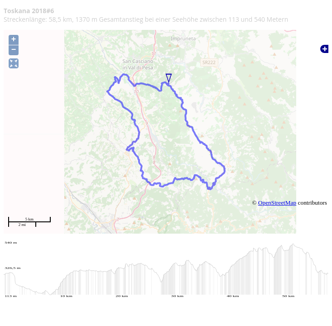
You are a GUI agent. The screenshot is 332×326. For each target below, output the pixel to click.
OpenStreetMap (277, 202)
